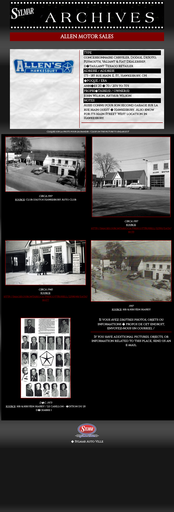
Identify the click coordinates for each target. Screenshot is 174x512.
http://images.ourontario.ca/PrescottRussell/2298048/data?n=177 (45, 298)
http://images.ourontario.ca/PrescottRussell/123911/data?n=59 (131, 230)
